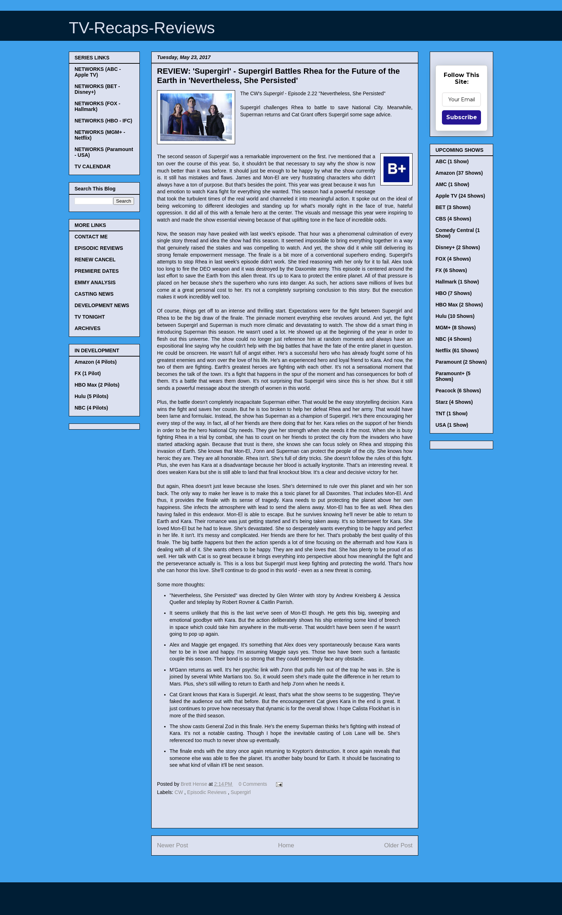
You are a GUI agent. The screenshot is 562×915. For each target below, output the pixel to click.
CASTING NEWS (94, 294)
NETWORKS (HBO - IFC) (103, 121)
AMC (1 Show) (452, 184)
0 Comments (253, 784)
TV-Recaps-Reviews (142, 28)
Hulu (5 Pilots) (91, 396)
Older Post (398, 845)
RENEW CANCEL (95, 259)
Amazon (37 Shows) (459, 173)
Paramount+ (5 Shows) (453, 376)
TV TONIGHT (90, 317)
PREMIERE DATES (97, 271)
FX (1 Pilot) (88, 373)
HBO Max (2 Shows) (459, 305)
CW (179, 792)
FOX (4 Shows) (453, 259)
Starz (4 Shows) (454, 402)
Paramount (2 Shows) (461, 362)
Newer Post (172, 845)
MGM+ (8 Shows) (455, 327)
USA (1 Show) (451, 425)
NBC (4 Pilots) (91, 408)
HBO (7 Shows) (453, 293)
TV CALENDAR (92, 166)
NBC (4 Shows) (453, 339)
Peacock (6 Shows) (458, 390)
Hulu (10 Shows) (455, 316)
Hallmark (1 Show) (457, 282)
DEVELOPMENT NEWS (102, 305)
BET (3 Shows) (453, 207)
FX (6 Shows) (451, 270)
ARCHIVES (87, 328)
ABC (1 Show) (452, 161)
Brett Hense (195, 784)
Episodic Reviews (207, 792)
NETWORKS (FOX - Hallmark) (97, 106)
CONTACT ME (91, 236)
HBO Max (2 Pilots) (97, 385)
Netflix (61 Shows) (457, 350)
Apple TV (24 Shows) (460, 196)
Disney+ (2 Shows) (457, 247)
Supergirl (240, 792)
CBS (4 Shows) (453, 219)
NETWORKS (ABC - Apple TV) (98, 72)
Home (286, 845)
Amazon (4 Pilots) (95, 362)
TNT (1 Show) (451, 413)
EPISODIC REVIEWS (99, 248)
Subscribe (461, 117)
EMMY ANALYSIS (95, 282)
